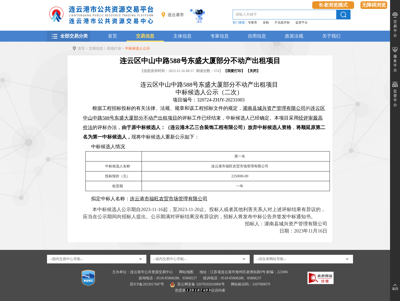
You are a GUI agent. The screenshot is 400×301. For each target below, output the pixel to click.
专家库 (252, 22)
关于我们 (331, 36)
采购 (266, 22)
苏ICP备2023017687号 (147, 284)
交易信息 (145, 36)
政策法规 (294, 36)
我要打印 (234, 71)
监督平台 (301, 22)
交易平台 (395, 28)
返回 (395, 289)
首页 (112, 36)
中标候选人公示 (137, 48)
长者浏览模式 (333, 5)
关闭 (253, 71)
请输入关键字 (246, 14)
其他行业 (114, 48)
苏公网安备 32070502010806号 (197, 284)
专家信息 (219, 36)
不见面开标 (282, 22)
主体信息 (182, 36)
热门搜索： (240, 22)
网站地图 (186, 272)
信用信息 (257, 36)
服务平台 (395, 63)
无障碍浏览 (374, 5)
